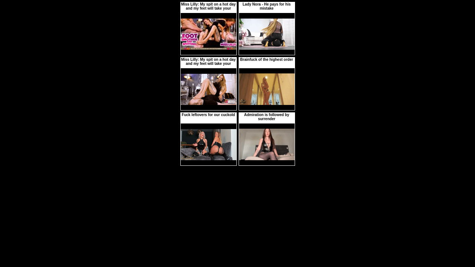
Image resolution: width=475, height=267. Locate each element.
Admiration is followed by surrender (266, 117)
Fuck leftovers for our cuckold (208, 115)
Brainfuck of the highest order (266, 59)
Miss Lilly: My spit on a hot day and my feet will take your (208, 6)
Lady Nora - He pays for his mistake (267, 6)
